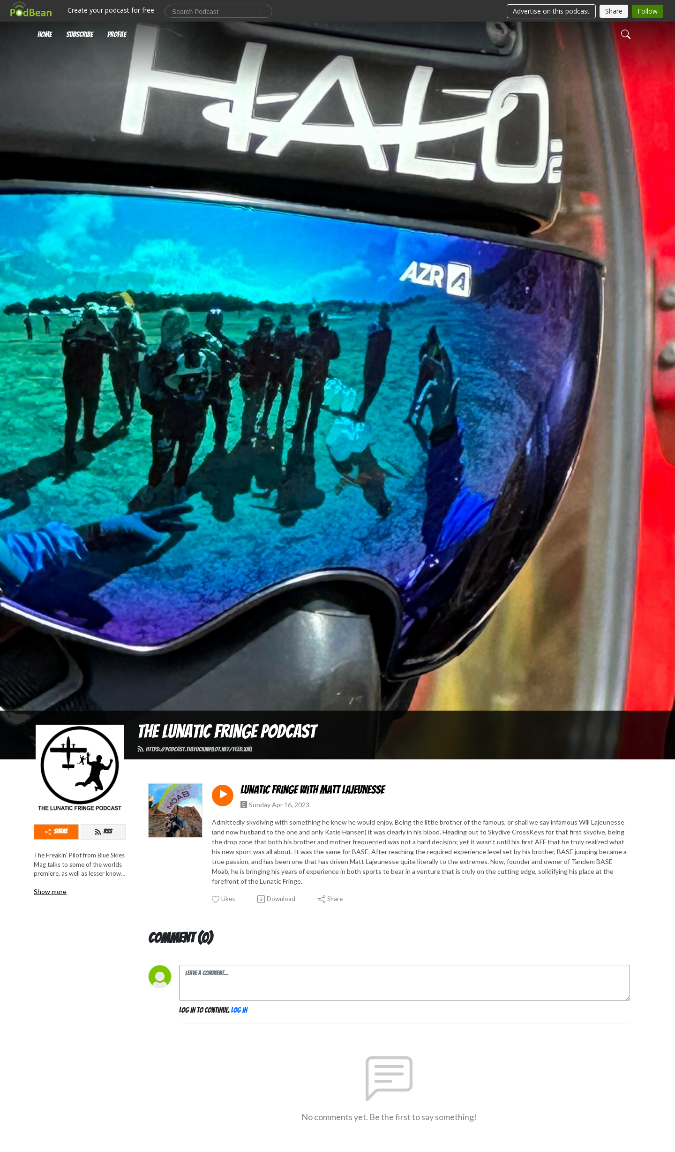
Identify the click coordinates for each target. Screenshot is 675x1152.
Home (45, 34)
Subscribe (79, 34)
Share (56, 831)
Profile (116, 34)
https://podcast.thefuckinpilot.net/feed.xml (194, 749)
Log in (239, 1010)
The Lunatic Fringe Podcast (226, 731)
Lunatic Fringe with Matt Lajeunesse (312, 790)
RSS (103, 831)
